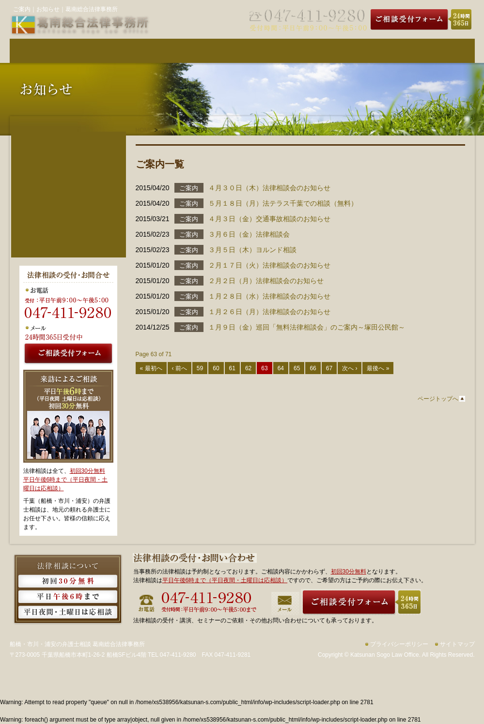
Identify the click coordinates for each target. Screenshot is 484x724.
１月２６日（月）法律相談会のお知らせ (269, 312)
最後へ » (378, 368)
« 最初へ (151, 368)
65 (297, 368)
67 (329, 368)
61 (232, 368)
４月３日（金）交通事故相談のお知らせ (269, 219)
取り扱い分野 (281, 51)
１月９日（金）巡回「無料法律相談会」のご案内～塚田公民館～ (306, 327)
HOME (144, 130)
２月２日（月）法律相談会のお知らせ (266, 281)
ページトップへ (438, 398)
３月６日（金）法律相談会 (249, 234)
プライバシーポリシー (399, 644)
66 (313, 368)
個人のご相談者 (68, 158)
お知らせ (171, 130)
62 (248, 368)
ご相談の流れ (436, 51)
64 (281, 368)
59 (200, 368)
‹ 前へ (179, 368)
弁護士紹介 (126, 51)
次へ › (349, 368)
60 (216, 368)
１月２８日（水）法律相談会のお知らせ (269, 296)
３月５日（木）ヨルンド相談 (252, 250)
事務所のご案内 (358, 51)
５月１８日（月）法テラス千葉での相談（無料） (283, 203)
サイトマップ (457, 644)
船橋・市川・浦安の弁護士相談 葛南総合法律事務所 (77, 644)
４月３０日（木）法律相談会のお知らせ (269, 188)
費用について (203, 51)
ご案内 (188, 188)
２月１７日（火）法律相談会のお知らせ (269, 265)
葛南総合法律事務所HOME (48, 51)
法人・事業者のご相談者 (68, 173)
